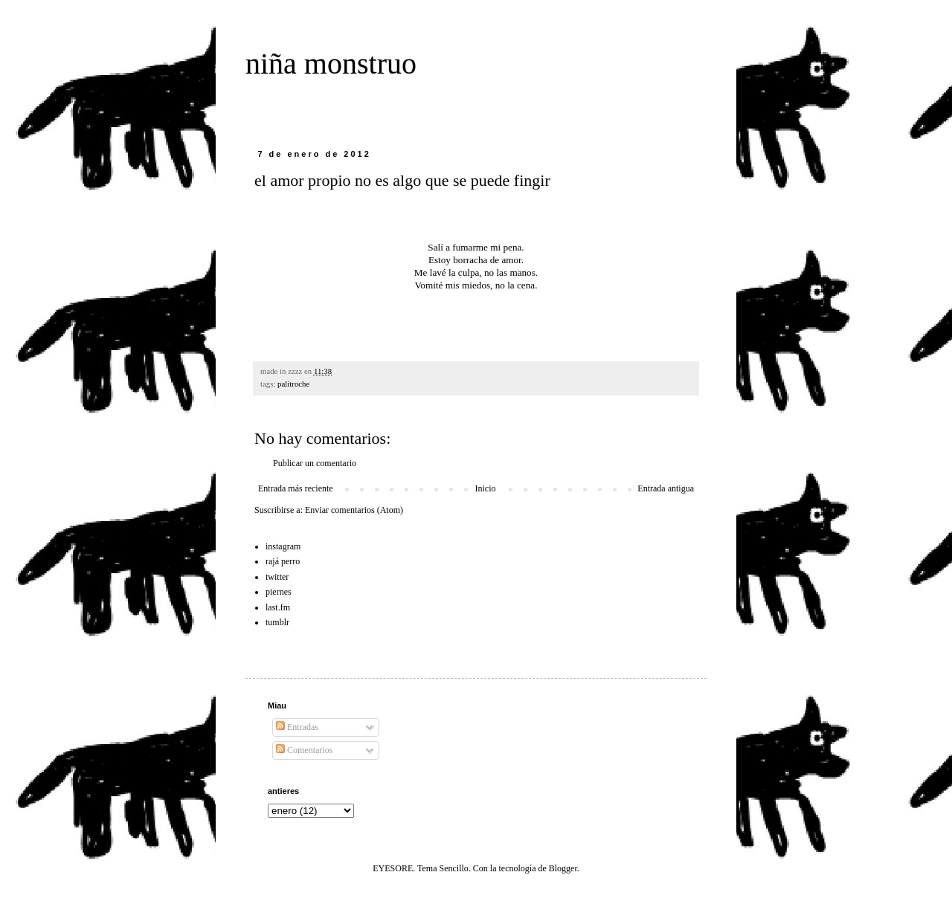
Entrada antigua (665, 488)
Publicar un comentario (314, 463)
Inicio (485, 488)
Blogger (563, 868)
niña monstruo (330, 63)
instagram (283, 546)
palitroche (293, 383)
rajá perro (283, 561)
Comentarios (304, 750)
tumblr (277, 622)
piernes (279, 592)
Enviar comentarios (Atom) (354, 510)
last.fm (278, 607)
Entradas (297, 727)
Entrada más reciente (295, 488)
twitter (277, 577)
